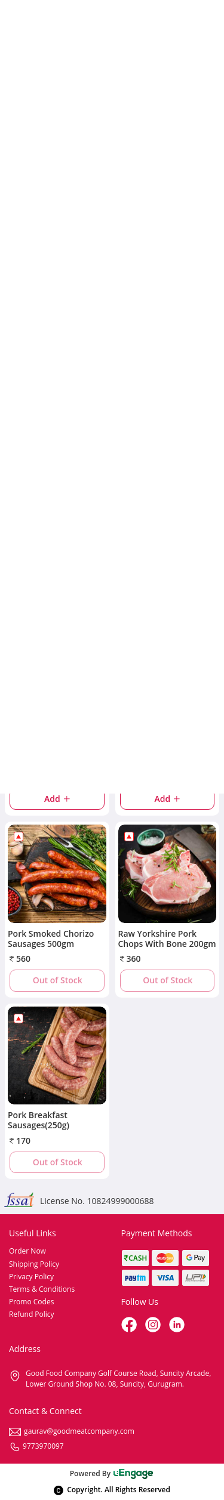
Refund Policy (31, 1314)
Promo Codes (31, 1302)
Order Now (27, 1251)
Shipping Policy (34, 1264)
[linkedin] (178, 1326)
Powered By (112, 1473)
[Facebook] (130, 1326)
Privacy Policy (31, 1276)
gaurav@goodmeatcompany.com (71, 1431)
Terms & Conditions (42, 1289)
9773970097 (36, 1446)
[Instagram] (154, 1326)
